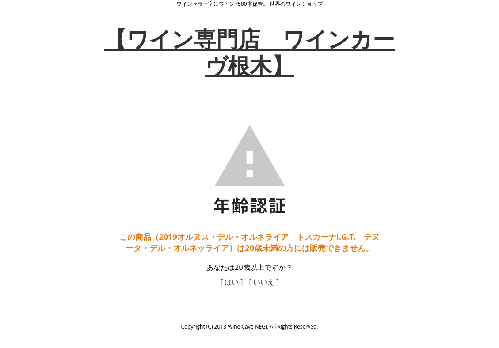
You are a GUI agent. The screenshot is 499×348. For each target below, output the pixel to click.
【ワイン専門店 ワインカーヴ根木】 (249, 52)
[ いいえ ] (264, 282)
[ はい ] (232, 282)
